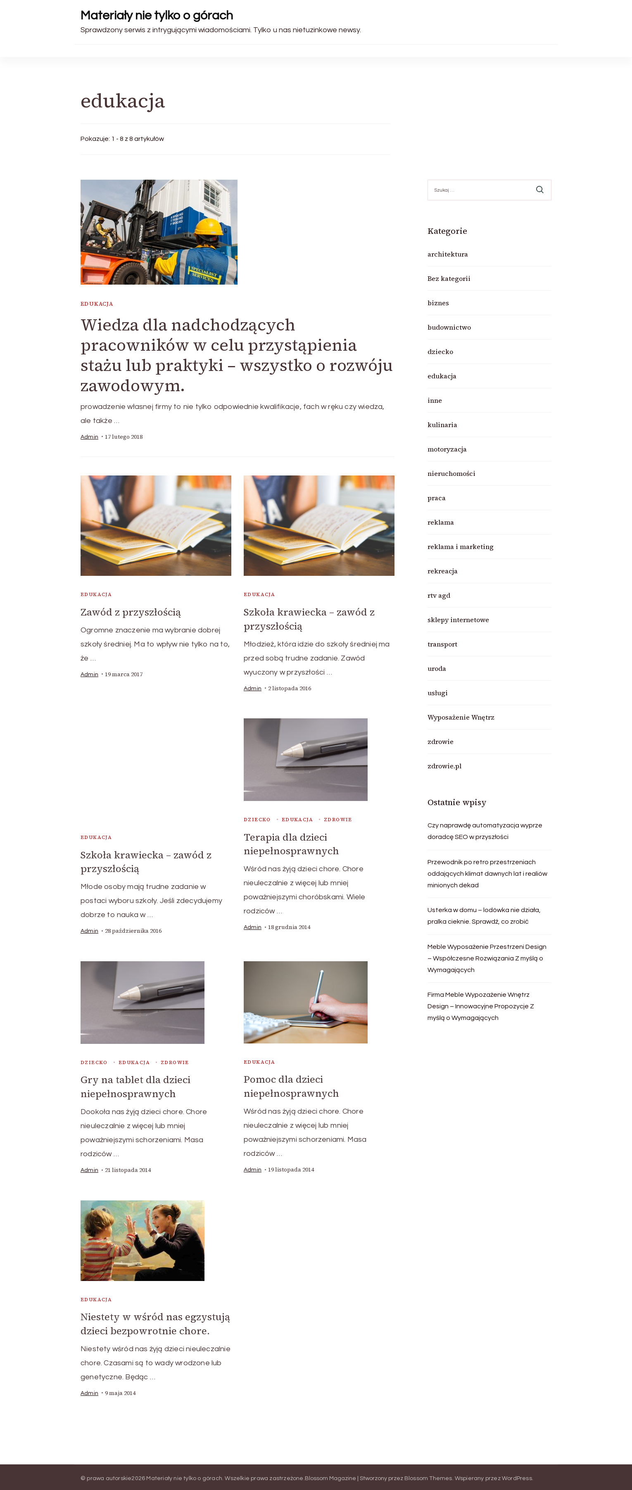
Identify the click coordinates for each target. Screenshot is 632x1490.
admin (89, 437)
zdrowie (338, 818)
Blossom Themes (428, 1475)
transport (442, 644)
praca (437, 497)
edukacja (97, 303)
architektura (448, 254)
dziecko (257, 818)
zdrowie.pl (444, 765)
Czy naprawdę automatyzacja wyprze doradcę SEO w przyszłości (485, 831)
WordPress (517, 1475)
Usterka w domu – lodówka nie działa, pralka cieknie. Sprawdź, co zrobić (484, 916)
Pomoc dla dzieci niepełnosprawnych (291, 1084)
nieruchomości (451, 473)
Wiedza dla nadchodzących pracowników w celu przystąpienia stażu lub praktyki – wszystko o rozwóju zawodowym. (237, 355)
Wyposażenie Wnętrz (461, 717)
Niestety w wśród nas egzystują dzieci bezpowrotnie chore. (155, 1321)
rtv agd (439, 595)
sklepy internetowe (458, 619)
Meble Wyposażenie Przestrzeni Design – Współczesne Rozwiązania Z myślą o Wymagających (487, 958)
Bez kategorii (449, 278)
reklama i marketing (461, 546)
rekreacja (443, 570)
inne (435, 400)
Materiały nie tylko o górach (157, 15)
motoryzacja (447, 449)
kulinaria (442, 424)
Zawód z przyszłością (131, 612)
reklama (441, 522)
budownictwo (449, 327)
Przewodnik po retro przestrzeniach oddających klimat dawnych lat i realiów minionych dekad (487, 874)
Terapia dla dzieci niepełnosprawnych (291, 843)
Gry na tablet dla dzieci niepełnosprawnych (135, 1085)
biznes (438, 302)
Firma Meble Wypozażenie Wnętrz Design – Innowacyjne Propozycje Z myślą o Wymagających (481, 1006)
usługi (438, 692)
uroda (437, 668)
